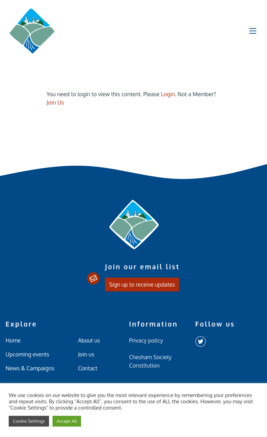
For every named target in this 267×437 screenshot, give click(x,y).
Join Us (55, 102)
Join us (86, 354)
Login (168, 94)
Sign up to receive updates (142, 284)
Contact (87, 368)
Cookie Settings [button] (29, 421)
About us (89, 340)
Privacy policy (146, 340)
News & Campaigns (30, 368)
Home (13, 340)
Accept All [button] (67, 421)
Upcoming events (27, 354)
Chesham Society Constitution (150, 361)
